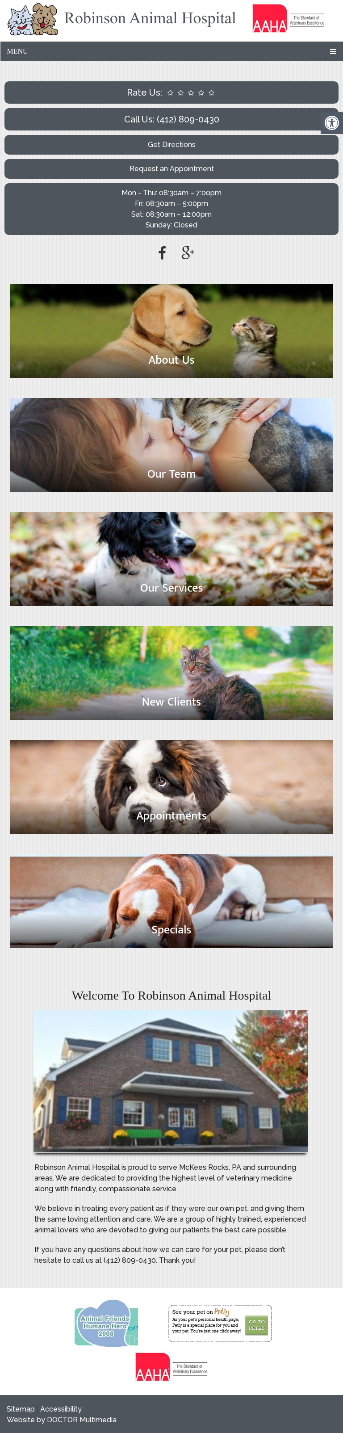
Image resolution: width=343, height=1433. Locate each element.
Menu (17, 51)
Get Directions (172, 144)
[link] (288, 21)
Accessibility (61, 1409)
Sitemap (21, 1409)
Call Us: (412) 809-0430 (171, 119)
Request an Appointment (172, 168)
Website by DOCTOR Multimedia (62, 1420)
